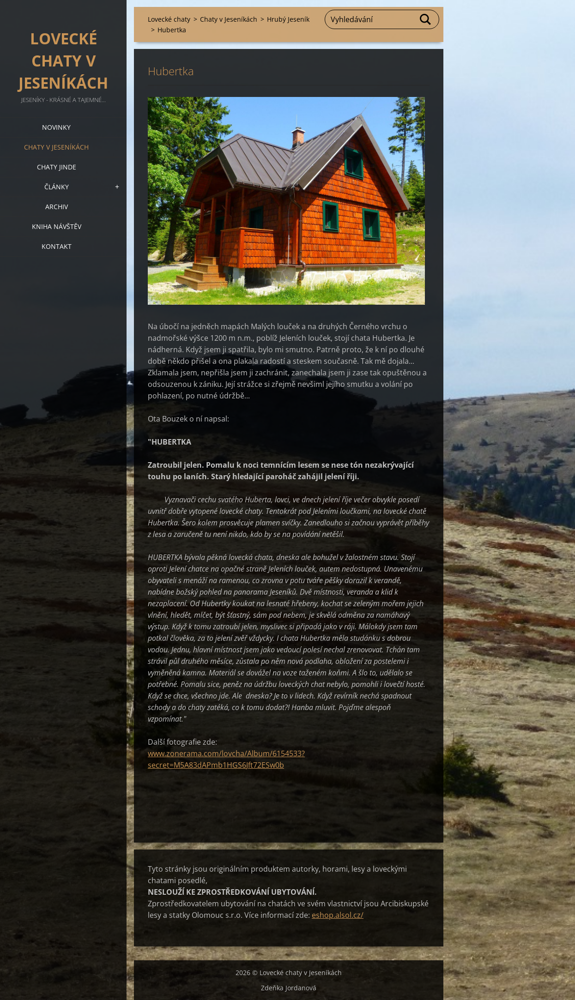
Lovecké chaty (169, 19)
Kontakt (57, 246)
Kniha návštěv (56, 226)
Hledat (426, 19)
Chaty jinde (56, 167)
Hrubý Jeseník (288, 19)
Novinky (56, 127)
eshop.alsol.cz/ (337, 915)
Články (56, 186)
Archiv (56, 206)
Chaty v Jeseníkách (56, 147)
